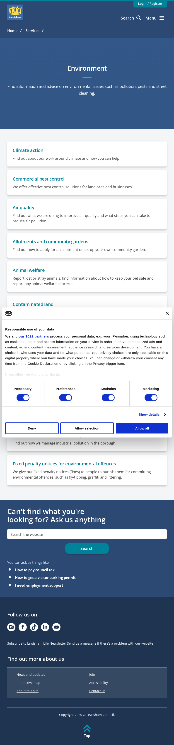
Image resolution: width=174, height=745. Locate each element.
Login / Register (150, 3)
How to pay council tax (35, 569)
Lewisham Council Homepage (15, 12)
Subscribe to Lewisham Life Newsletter (36, 643)
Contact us (97, 691)
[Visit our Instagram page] (11, 628)
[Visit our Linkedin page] (45, 628)
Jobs (92, 674)
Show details (149, 414)
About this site (28, 691)
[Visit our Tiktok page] (34, 628)
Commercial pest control (39, 179)
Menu (154, 18)
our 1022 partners (34, 336)
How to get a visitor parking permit (45, 577)
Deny (32, 428)
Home (12, 30)
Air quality (23, 207)
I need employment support (39, 585)
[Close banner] (167, 313)
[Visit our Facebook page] (23, 628)
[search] (87, 534)
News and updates (31, 674)
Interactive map (28, 682)
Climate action (28, 150)
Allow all (142, 428)
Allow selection (87, 428)
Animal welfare (29, 270)
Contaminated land (33, 304)
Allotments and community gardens (50, 241)
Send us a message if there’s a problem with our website (110, 643)
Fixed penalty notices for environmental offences (64, 464)
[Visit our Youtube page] (56, 628)
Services (32, 30)
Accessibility (98, 682)
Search (131, 18)
